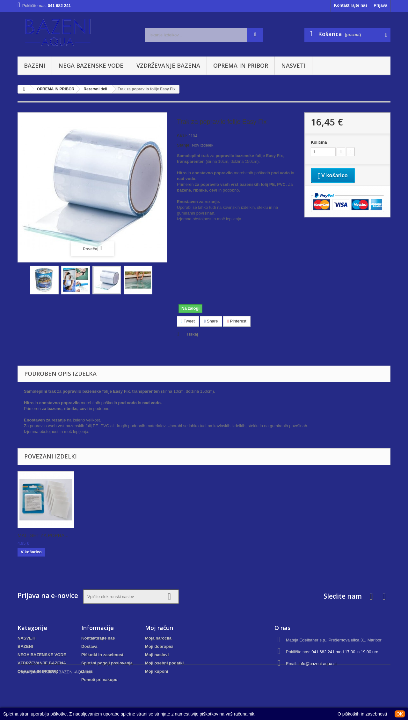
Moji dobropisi (159, 646)
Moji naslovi (157, 654)
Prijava (380, 5)
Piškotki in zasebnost (102, 654)
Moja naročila (158, 638)
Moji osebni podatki (164, 663)
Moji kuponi (156, 671)
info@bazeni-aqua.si (318, 663)
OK (400, 713)
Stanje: (184, 145)
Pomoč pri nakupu (99, 679)
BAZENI (34, 65)
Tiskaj (192, 334)
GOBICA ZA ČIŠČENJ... (43, 535)
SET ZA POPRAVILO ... (169, 535)
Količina (319, 142)
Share (211, 321)
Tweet (188, 321)
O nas (87, 671)
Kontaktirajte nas (351, 5)
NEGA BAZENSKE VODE (90, 65)
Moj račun (159, 628)
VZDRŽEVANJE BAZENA (168, 65)
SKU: (182, 135)
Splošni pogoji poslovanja (107, 663)
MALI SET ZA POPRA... (232, 535)
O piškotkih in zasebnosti (362, 713)
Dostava (89, 646)
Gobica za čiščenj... (101, 535)
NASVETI (293, 65)
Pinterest (236, 321)
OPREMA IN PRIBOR (240, 65)
